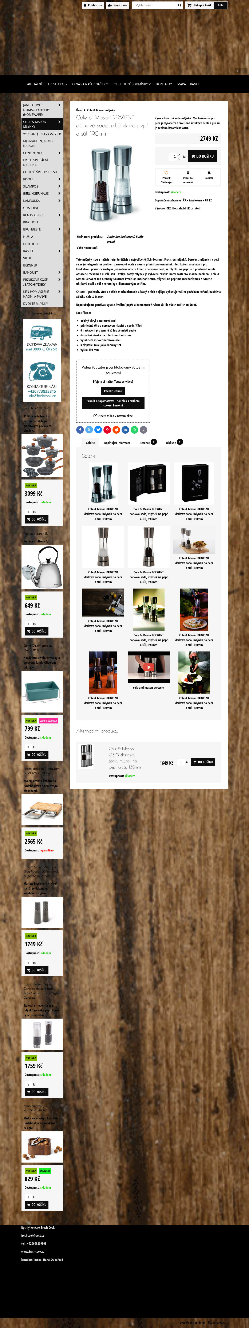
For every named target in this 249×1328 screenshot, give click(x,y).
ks (182, 762)
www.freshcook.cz (32, 1251)
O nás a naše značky (90, 84)
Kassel (43, 251)
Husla (28, 236)
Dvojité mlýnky (35, 303)
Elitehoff (31, 244)
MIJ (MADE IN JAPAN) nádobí (37, 143)
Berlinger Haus (43, 193)
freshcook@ (28, 1235)
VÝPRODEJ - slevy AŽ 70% (42, 134)
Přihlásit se (93, 5)
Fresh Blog (57, 84)
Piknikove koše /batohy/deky (43, 282)
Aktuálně (35, 84)
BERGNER (30, 265)
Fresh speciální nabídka (35, 162)
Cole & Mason (94, 296)
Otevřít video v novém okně (113, 416)
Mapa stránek (188, 84)
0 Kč (220, 5)
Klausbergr (43, 215)
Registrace (117, 5)
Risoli (43, 179)
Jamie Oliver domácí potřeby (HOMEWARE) (43, 109)
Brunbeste (43, 229)
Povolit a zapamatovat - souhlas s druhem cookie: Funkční (113, 403)
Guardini (30, 208)
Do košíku (202, 156)
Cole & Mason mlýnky (43, 124)
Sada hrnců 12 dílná (36, 408)
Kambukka (43, 200)
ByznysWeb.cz (216, 1322)
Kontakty (164, 84)
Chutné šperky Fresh (40, 172)
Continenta (43, 152)
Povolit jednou (113, 391)
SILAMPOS (43, 186)
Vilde (27, 258)
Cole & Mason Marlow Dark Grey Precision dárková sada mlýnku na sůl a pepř (42, 871)
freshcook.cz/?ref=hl (42, 313)
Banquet (43, 272)
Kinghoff (31, 222)
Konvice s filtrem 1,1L (36, 533)
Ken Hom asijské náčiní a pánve (43, 294)
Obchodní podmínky (132, 84)
